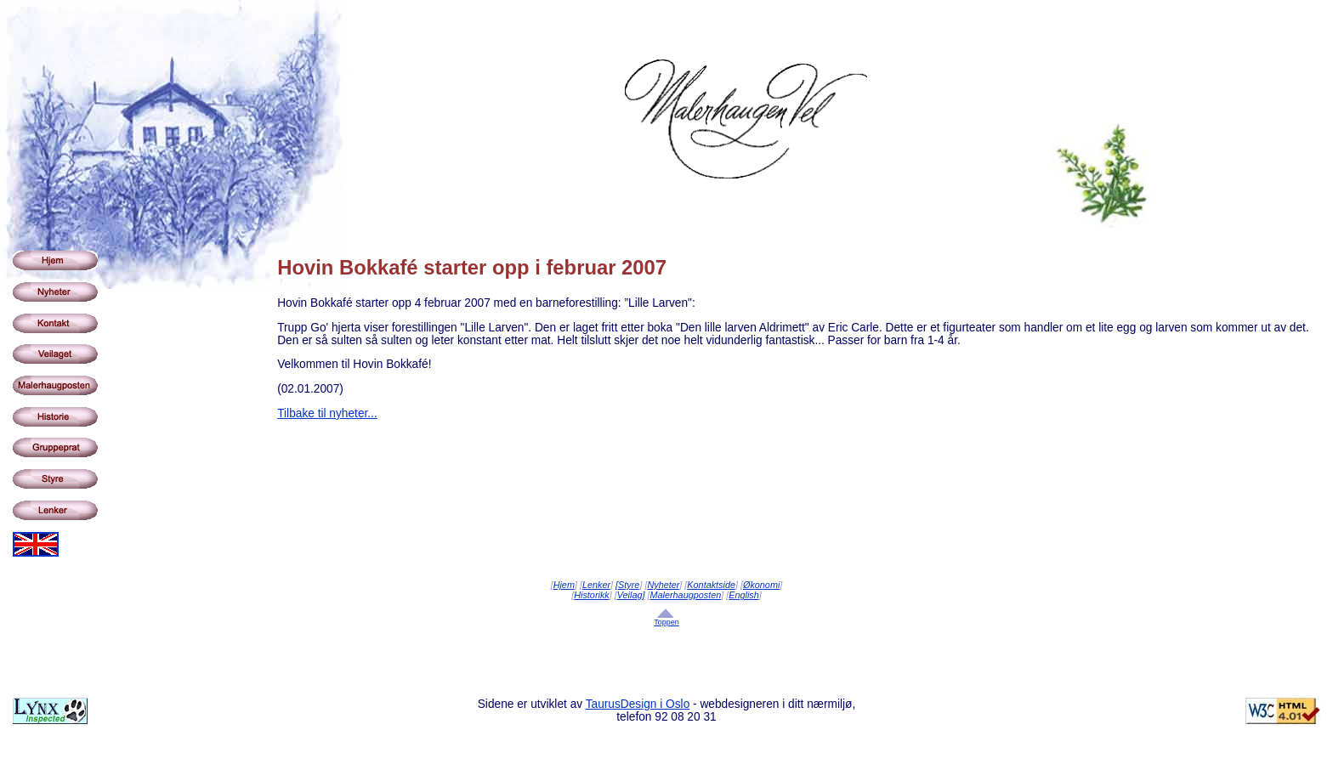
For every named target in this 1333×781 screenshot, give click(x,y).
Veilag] (631, 595)
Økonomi (761, 585)
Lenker (596, 585)
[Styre (627, 585)
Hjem (564, 585)
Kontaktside (711, 585)
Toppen (666, 622)
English (744, 595)
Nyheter (663, 585)
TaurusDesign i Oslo (638, 704)
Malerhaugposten (686, 595)
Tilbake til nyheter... (327, 413)
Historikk (592, 595)
